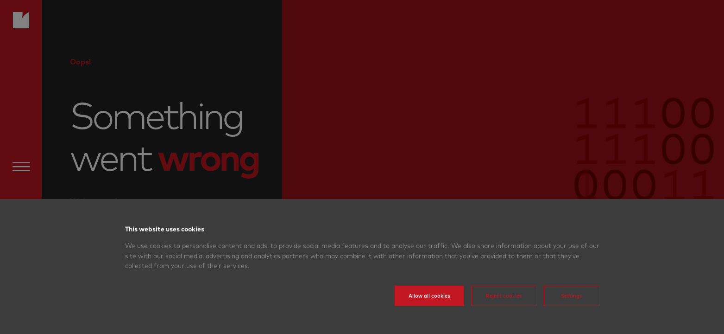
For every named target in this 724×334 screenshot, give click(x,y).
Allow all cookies (429, 309)
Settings (571, 309)
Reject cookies (504, 309)
